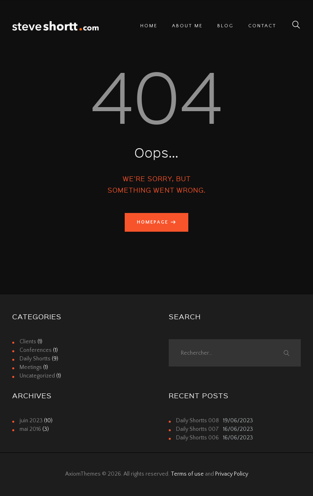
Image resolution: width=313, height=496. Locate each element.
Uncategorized (37, 376)
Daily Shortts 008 (197, 420)
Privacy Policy (231, 474)
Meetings (31, 367)
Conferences (36, 350)
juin (31, 420)
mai (30, 429)
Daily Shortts (35, 359)
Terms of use (187, 474)
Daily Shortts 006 (197, 438)
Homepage (152, 222)
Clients (28, 341)
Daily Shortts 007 (197, 429)
